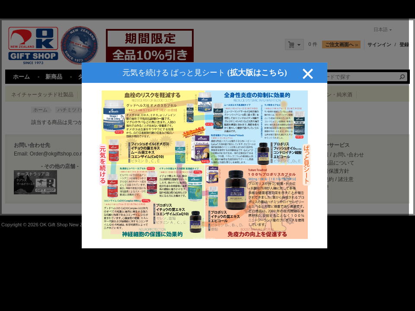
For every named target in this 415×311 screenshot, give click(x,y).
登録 (404, 44)
